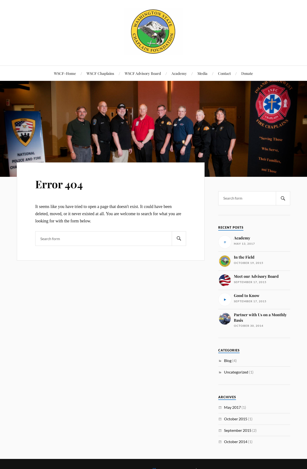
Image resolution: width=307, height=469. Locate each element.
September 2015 (237, 430)
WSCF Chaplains (100, 73)
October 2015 (235, 418)
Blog (227, 360)
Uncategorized (236, 372)
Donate (247, 73)
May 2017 (232, 407)
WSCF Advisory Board (143, 73)
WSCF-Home (65, 73)
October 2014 (235, 441)
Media (202, 73)
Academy (179, 73)
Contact (224, 73)
